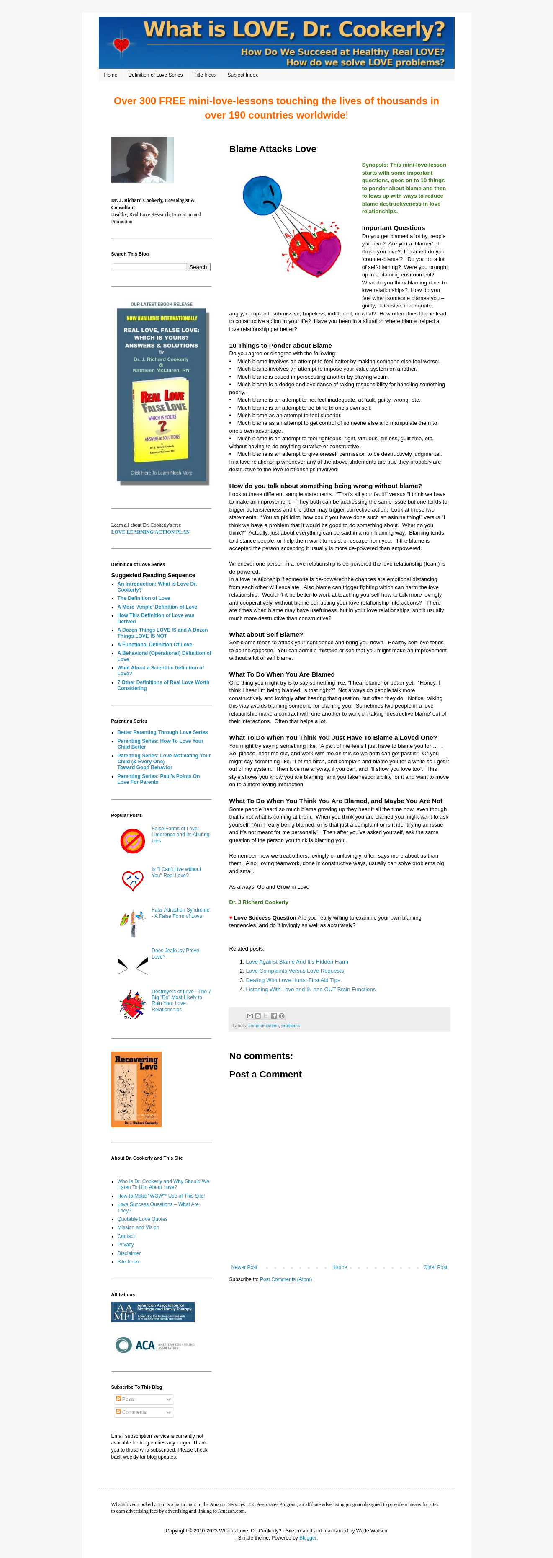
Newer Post (244, 1267)
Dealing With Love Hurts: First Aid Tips (293, 980)
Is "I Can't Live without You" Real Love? (176, 872)
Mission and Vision (138, 1227)
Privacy (126, 1245)
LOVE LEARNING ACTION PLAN (150, 532)
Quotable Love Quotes (143, 1219)
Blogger (307, 1538)
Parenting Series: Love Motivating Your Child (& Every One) (164, 759)
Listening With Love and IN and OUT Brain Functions (312, 989)
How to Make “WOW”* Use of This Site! (161, 1196)
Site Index (129, 1262)
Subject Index (243, 75)
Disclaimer (129, 1253)
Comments (131, 1412)
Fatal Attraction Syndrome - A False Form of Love (180, 913)
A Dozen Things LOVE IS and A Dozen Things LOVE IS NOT (163, 633)
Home (111, 75)
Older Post (436, 1267)
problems (290, 1025)
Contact (126, 1236)
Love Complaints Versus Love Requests (295, 971)
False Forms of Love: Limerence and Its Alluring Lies (180, 835)
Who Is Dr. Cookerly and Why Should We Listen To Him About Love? (163, 1184)
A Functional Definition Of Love (155, 645)
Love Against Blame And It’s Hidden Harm (297, 962)
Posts (125, 1399)
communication (263, 1025)
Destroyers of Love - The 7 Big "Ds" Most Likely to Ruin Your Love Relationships (181, 1001)
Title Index (205, 75)
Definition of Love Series (156, 75)
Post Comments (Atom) (286, 1279)
